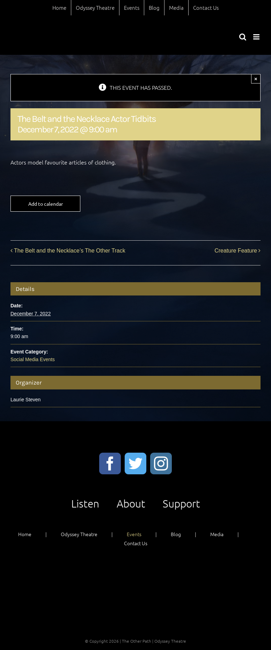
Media (217, 534)
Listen (85, 503)
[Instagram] (161, 463)
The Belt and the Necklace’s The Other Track (69, 251)
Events (134, 534)
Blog (176, 534)
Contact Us (135, 543)
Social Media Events (32, 359)
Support (181, 503)
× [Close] (255, 79)
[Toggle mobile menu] (257, 37)
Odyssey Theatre (79, 534)
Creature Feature (235, 251)
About (131, 503)
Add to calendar (45, 203)
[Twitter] (135, 463)
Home (24, 534)
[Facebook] (110, 463)
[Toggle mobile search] (242, 37)
